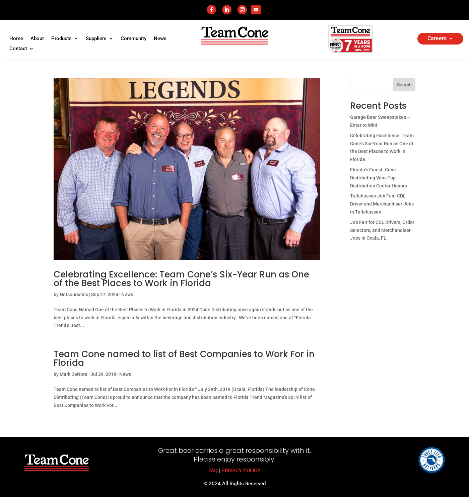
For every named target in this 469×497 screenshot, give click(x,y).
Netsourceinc (74, 294)
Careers (437, 39)
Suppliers (96, 39)
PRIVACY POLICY (240, 471)
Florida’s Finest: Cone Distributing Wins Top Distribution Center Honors (378, 177)
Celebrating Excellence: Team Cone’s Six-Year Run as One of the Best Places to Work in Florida (181, 278)
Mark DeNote (73, 374)
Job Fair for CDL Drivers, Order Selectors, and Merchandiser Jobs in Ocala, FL (382, 230)
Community (133, 39)
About (37, 39)
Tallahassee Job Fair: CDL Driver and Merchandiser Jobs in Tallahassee (382, 204)
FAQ (212, 471)
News (160, 39)
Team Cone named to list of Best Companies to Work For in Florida (184, 358)
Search (404, 84)
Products (61, 39)
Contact (18, 49)
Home (16, 39)
